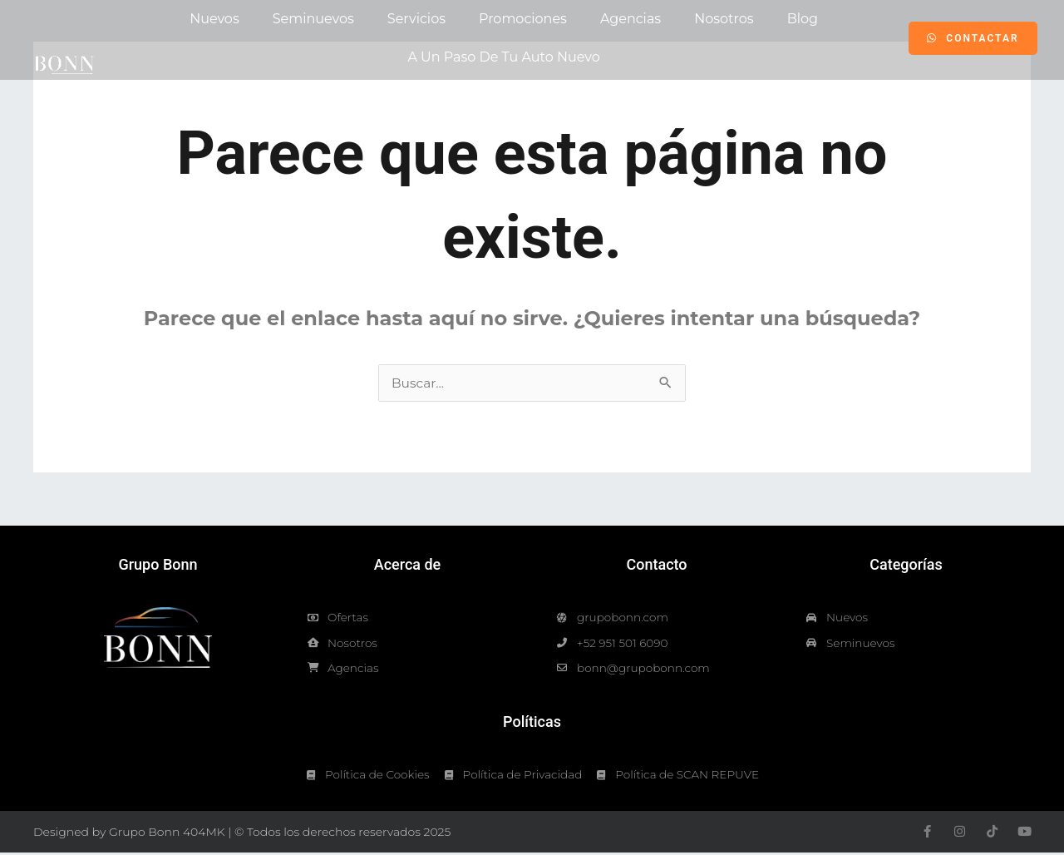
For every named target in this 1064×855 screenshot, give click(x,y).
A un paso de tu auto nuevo (503, 57)
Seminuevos (313, 19)
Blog (802, 19)
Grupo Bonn (157, 564)
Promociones (523, 19)
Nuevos (214, 19)
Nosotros (723, 19)
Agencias (630, 19)
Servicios (416, 19)
